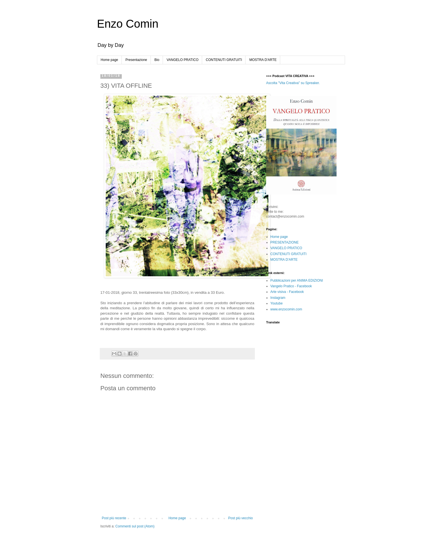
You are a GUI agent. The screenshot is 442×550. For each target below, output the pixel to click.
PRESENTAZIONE (284, 242)
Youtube (276, 303)
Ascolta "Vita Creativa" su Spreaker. (293, 83)
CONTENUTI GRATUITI (224, 60)
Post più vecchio (240, 518)
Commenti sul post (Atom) (134, 526)
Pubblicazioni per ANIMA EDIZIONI (296, 280)
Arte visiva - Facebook (287, 292)
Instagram (277, 298)
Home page (109, 60)
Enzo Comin (127, 23)
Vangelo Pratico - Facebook (291, 286)
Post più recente (114, 518)
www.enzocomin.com (286, 309)
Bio (156, 60)
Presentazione (136, 60)
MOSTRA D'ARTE (263, 60)
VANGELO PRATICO (182, 60)
